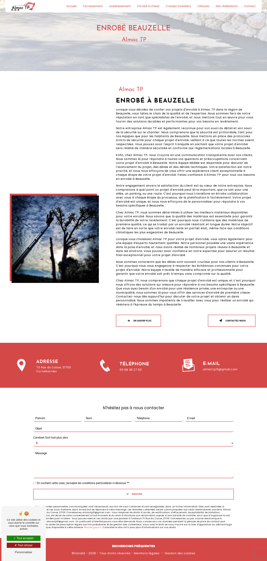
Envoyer (137, 489)
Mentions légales (147, 553)
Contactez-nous (232, 321)
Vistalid (79, 553)
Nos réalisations (227, 6)
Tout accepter (23, 538)
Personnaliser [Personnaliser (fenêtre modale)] (23, 552)
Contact (250, 6)
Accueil (71, 6)
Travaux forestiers (178, 6)
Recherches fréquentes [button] (133, 546)
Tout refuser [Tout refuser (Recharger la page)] (24, 545)
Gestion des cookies (180, 553)
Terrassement (93, 6)
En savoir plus (138, 321)
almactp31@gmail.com (220, 364)
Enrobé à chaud (148, 6)
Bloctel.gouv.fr (92, 522)
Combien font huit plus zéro (50, 432)
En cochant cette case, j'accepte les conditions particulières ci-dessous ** (83, 478)
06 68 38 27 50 (131, 375)
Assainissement (120, 6)
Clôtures (203, 6)
